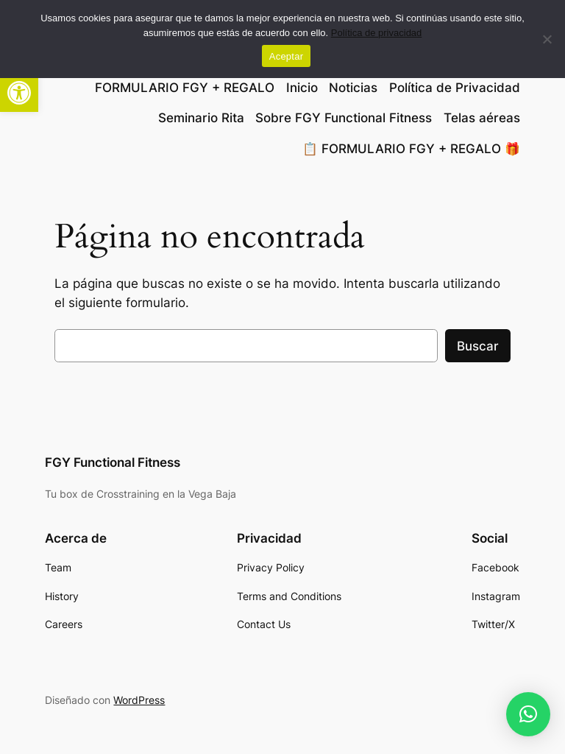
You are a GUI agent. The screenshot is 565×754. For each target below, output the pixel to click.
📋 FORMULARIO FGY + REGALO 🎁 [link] (411, 148)
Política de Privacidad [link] (454, 87)
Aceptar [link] (286, 56)
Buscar (478, 346)
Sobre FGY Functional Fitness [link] (343, 117)
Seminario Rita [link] (201, 117)
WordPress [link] (139, 700)
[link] (19, 93)
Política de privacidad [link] (376, 32)
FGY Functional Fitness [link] (112, 462)
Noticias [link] (353, 87)
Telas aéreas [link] (482, 117)
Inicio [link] (302, 87)
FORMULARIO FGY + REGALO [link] (184, 87)
